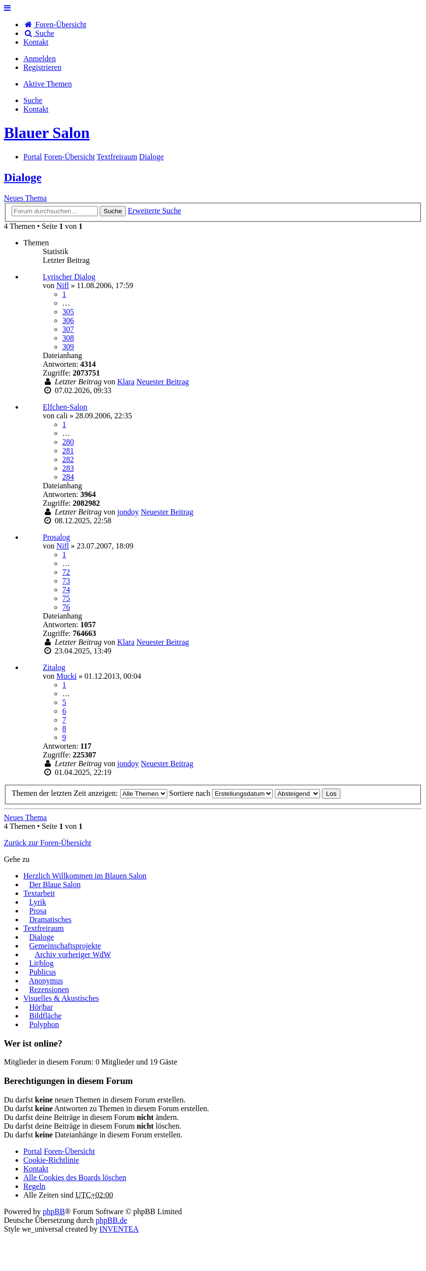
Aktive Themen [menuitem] (47, 84)
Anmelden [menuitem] (39, 58)
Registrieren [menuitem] (42, 67)
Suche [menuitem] (38, 33)
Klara (126, 382)
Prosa (38, 911)
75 (66, 598)
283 (68, 468)
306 (68, 320)
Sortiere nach (221, 793)
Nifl (62, 285)
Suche (113, 211)
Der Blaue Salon (55, 884)
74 (66, 589)
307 (68, 329)
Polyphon (44, 1024)
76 (66, 607)
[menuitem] (36, 42)
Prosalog (56, 537)
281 (68, 451)
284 (68, 477)
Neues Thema (25, 198)
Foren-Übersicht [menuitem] (54, 24)
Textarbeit (39, 893)
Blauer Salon (46, 132)
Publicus (42, 972)
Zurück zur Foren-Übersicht (47, 843)
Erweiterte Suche (154, 210)
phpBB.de (111, 1220)
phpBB (54, 1211)
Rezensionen (49, 989)
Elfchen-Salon (65, 407)
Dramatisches (50, 919)
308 (68, 338)
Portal (32, 157)
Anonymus (46, 981)
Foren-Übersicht (69, 1151)
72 (66, 572)
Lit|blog (41, 963)
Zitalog (54, 667)
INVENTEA (119, 1229)
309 (68, 347)
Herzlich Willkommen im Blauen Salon (84, 876)
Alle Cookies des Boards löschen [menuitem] (74, 1177)
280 (68, 442)
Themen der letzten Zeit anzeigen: (89, 793)
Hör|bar (41, 1007)
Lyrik (37, 902)
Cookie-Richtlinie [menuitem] (51, 1160)
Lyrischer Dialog (69, 277)
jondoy (128, 512)
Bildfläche (45, 1016)
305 (68, 312)
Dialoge (22, 177)
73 (66, 581)
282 (68, 459)
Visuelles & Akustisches (61, 998)
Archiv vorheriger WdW (73, 954)
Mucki (66, 676)
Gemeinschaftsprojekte (65, 946)
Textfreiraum (43, 928)
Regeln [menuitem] (34, 1186)
